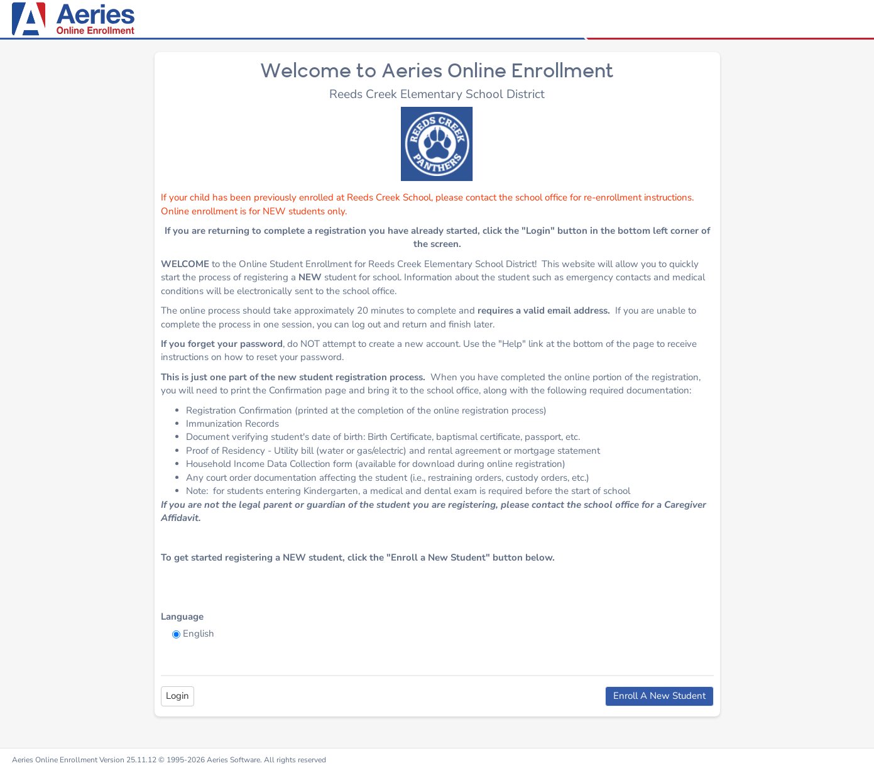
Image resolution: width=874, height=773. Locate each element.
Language (182, 616)
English (198, 633)
